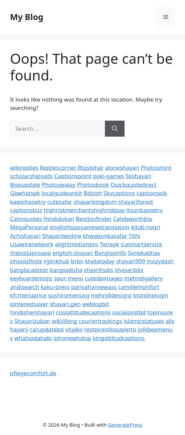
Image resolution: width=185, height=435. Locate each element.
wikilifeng (64, 321)
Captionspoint (72, 176)
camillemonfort (138, 287)
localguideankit (61, 193)
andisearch (24, 287)
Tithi (134, 236)
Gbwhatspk (25, 193)
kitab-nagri (145, 227)
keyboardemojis (31, 278)
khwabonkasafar (105, 236)
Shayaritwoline (61, 236)
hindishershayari (32, 312)
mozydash (160, 261)
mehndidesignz (111, 295)
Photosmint (156, 167)
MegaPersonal (29, 227)
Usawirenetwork (31, 244)
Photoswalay (58, 184)
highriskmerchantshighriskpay (84, 210)
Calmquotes (26, 219)
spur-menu (68, 278)
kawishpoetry (28, 201)
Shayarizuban (32, 321)
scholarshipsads (31, 176)
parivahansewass (94, 287)
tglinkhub (56, 261)
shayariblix (129, 270)
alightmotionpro (77, 244)
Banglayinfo (110, 253)
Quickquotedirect (134, 184)
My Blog (26, 16)
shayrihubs (98, 270)
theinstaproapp (30, 253)
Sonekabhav (144, 253)
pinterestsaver (29, 304)
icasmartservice (141, 244)
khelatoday (100, 261)
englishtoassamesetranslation (90, 227)
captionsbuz (26, 210)
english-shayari (72, 253)
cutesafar (59, 201)
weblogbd (95, 304)
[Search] (115, 129)
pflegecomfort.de (33, 373)
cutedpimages (104, 278)
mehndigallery (143, 278)
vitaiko (73, 329)
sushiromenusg (68, 295)
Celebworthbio (132, 219)
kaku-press (55, 287)
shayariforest (135, 201)
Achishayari (25, 236)
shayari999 (130, 261)
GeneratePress (125, 424)
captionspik (152, 193)
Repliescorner (59, 167)
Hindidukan (58, 219)
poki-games (108, 176)
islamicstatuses (144, 321)
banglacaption (29, 270)
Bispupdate (25, 184)
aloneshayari (122, 167)
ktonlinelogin (150, 295)
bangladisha (66, 270)
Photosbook (93, 184)
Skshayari (138, 176)
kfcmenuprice (28, 295)
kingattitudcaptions (119, 338)
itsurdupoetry (144, 210)
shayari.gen (65, 304)
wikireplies (24, 167)
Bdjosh (92, 193)
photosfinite (26, 261)
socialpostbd (129, 312)
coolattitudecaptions (83, 312)
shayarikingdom (95, 201)
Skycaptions (119, 193)
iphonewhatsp (72, 338)
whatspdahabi (33, 338)
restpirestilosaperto (110, 329)
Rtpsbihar (91, 167)
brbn (77, 261)
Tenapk (109, 244)
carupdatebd (46, 329)
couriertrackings (100, 321)
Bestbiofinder (94, 219)
